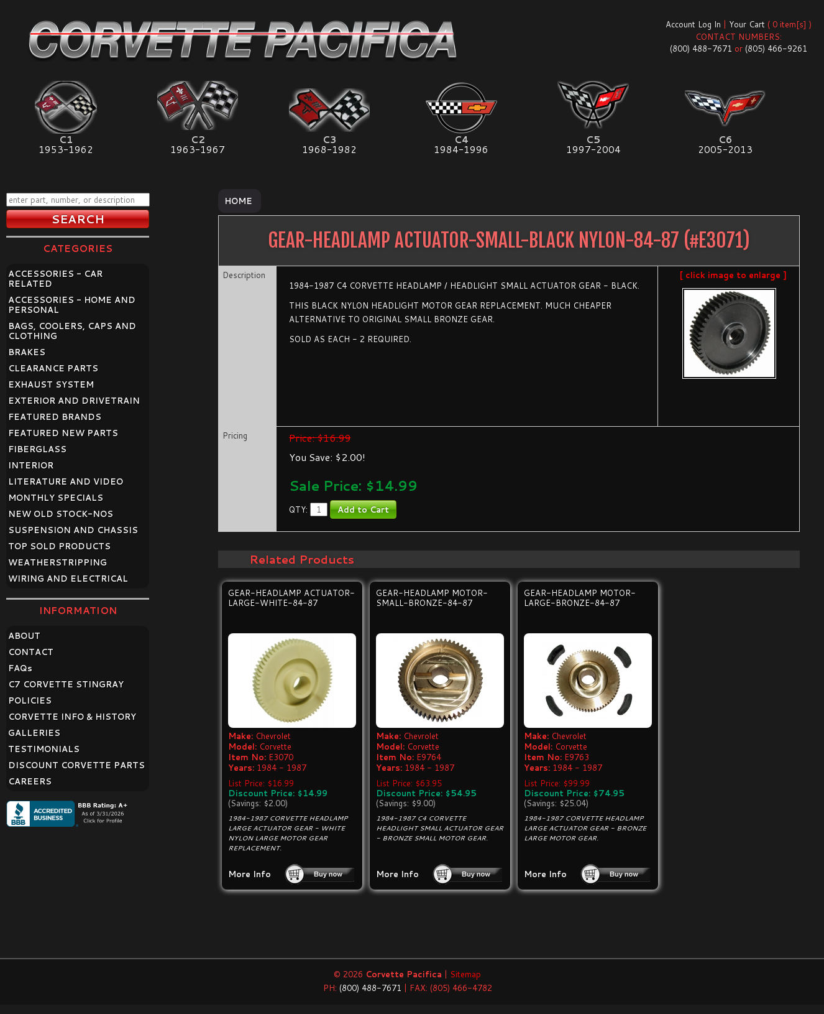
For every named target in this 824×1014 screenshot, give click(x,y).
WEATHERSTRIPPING (57, 562)
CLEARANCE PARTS (53, 368)
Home (238, 201)
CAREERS (30, 781)
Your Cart (747, 24)
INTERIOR (30, 465)
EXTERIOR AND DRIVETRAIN (74, 400)
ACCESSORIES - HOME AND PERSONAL (71, 304)
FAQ (20, 668)
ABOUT (24, 635)
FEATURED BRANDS (54, 416)
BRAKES (26, 352)
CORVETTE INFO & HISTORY (72, 716)
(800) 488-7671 (701, 48)
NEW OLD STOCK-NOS (60, 513)
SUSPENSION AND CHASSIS (73, 530)
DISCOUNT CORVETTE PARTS (76, 765)
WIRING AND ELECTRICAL (68, 578)
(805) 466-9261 (776, 48)
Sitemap (465, 974)
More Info (249, 874)
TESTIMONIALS (44, 749)
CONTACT (30, 652)
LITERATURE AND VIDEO (65, 481)
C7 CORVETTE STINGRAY (66, 684)
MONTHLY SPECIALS (55, 497)
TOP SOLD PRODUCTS (59, 546)
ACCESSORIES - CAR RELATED (55, 278)
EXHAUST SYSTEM (51, 384)
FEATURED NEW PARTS (63, 433)
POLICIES (30, 700)
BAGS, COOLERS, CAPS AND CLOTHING (72, 331)
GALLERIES (34, 732)
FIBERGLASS (37, 449)
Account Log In (693, 24)
